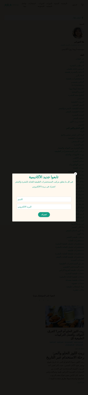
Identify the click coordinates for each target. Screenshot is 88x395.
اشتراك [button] (44, 214)
